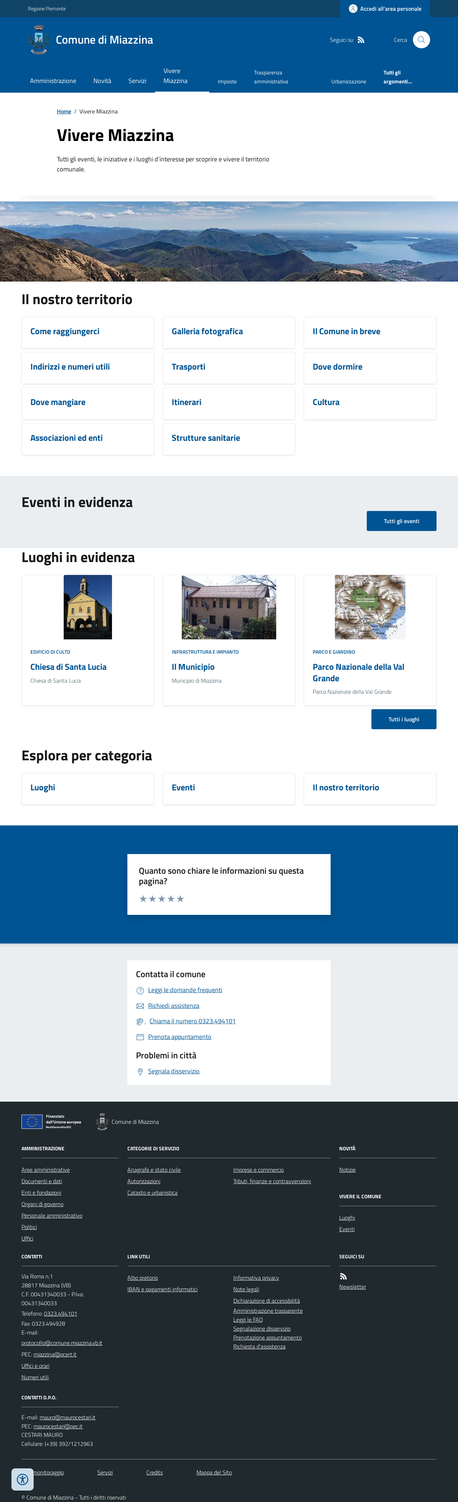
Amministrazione (53, 81)
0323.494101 (60, 1313)
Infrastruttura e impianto (205, 651)
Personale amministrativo (51, 1215)
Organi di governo (42, 1204)
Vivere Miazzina (175, 76)
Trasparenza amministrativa (271, 76)
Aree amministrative (45, 1169)
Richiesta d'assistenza (259, 1346)
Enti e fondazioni (41, 1192)
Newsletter (352, 1286)
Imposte (227, 81)
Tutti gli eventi (401, 521)
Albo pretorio (142, 1277)
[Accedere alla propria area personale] (385, 8)
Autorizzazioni (143, 1181)
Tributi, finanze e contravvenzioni (272, 1181)
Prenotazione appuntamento (267, 1337)
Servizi (137, 81)
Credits (154, 1472)
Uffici (27, 1238)
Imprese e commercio (258, 1169)
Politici (29, 1227)
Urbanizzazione (348, 81)
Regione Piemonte (47, 8)
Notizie (347, 1169)
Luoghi (347, 1217)
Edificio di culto (50, 651)
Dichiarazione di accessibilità (266, 1300)
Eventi (347, 1229)
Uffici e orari (35, 1365)
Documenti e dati (41, 1181)
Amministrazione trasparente (268, 1310)
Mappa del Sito (214, 1472)
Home (64, 111)
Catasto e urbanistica (152, 1192)
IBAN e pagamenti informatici (162, 1289)
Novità (102, 81)
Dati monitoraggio (42, 1472)
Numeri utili (35, 1377)
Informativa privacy (256, 1277)
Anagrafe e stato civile (154, 1169)
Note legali (246, 1289)
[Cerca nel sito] (418, 39)
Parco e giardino (334, 651)
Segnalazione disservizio (262, 1328)
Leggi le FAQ (248, 1319)
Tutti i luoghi (404, 719)
